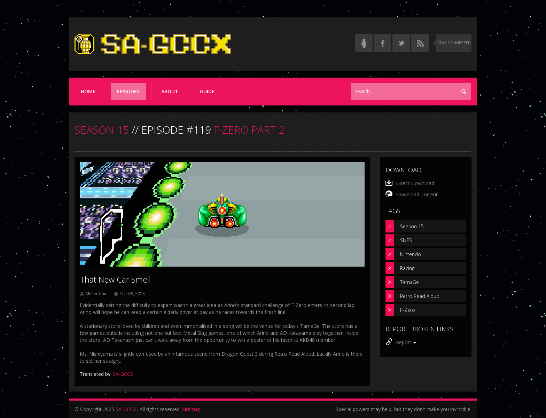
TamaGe (409, 282)
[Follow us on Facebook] (382, 43)
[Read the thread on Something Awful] (364, 43)
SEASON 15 (102, 130)
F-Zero (407, 310)
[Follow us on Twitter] (401, 43)
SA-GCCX (126, 409)
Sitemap (191, 409)
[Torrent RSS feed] (420, 43)
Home (88, 91)
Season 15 (412, 226)
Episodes (128, 91)
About (169, 91)
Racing (407, 268)
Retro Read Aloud (419, 296)
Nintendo (410, 254)
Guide (207, 91)
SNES (406, 240)
